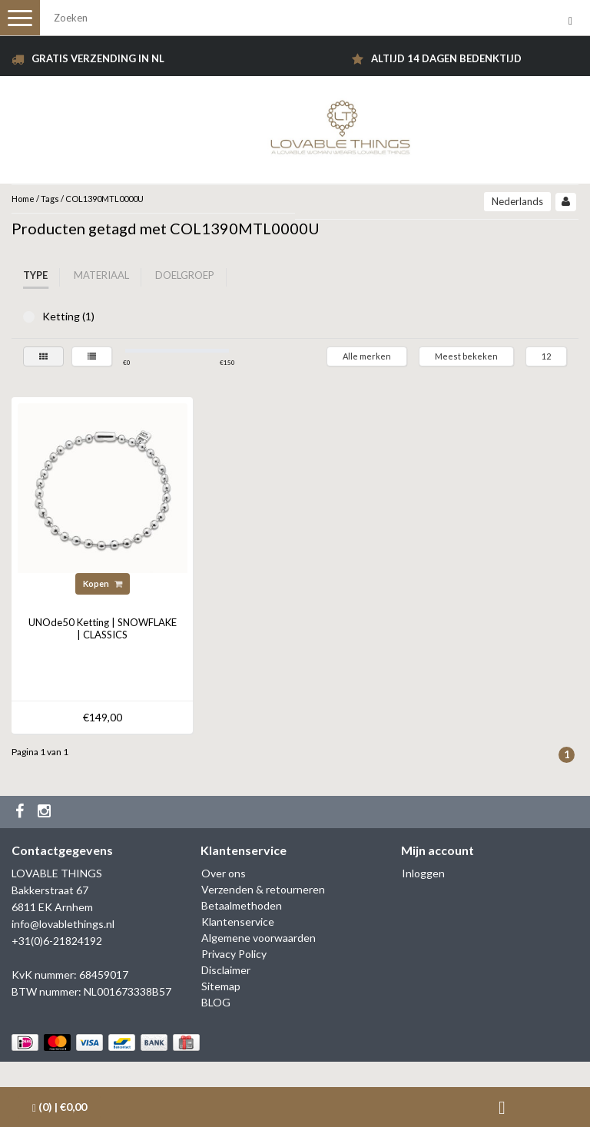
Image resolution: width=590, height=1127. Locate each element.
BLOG (215, 1002)
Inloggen (423, 873)
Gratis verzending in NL (97, 58)
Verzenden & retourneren (263, 889)
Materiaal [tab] (101, 275)
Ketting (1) (29, 317)
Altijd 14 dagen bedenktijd (446, 58)
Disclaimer (225, 969)
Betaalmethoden (241, 905)
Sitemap (220, 986)
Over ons (223, 873)
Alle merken (367, 356)
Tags (50, 199)
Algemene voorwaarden (258, 937)
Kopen (102, 583)
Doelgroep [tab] (184, 275)
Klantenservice (237, 921)
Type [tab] (35, 275)
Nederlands (517, 201)
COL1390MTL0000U (104, 199)
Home (23, 199)
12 (546, 356)
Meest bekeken (466, 356)
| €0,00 (59, 1107)
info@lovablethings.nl (63, 923)
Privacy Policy (234, 953)
